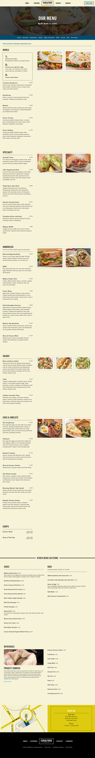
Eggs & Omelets (49, 37)
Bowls (19, 37)
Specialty (25, 37)
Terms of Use (47, 747)
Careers (68, 3)
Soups (63, 37)
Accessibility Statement (58, 747)
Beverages (74, 37)
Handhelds (33, 37)
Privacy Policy (69, 747)
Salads (40, 37)
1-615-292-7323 (71, 720)
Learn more (7, 681)
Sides (58, 37)
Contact (58, 3)
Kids (68, 37)
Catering (33, 741)
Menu (27, 3)
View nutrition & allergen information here (17, 44)
